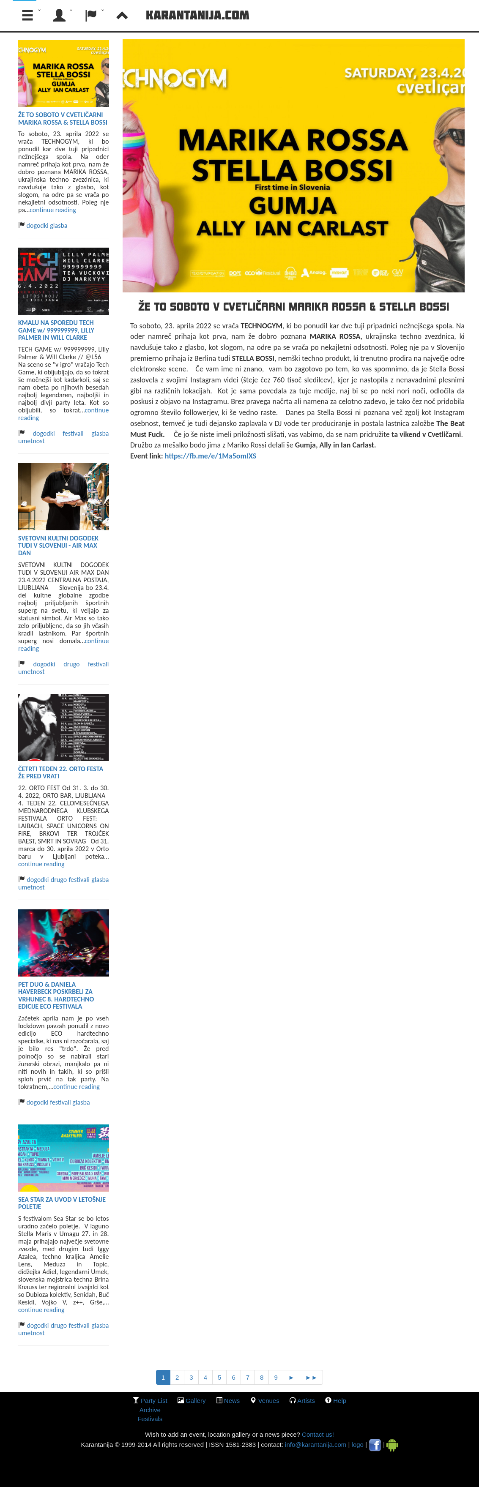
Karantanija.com (197, 15)
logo (358, 1444)
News (232, 1400)
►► (311, 1377)
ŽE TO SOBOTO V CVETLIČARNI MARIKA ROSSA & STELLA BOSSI (62, 118)
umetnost (31, 441)
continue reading (53, 210)
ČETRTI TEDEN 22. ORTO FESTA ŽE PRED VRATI (60, 772)
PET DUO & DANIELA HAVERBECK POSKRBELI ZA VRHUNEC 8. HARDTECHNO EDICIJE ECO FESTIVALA (56, 995)
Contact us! (317, 1434)
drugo (71, 664)
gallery (196, 1400)
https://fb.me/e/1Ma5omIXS (211, 456)
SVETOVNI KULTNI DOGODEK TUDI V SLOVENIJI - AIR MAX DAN (58, 545)
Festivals (149, 1418)
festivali (73, 433)
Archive (150, 1409)
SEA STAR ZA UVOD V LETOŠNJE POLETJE (62, 1203)
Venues (268, 1400)
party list (154, 1400)
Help (339, 1400)
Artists (306, 1400)
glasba (58, 225)
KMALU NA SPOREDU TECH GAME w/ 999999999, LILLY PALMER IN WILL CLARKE (56, 330)
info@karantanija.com (315, 1444)
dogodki (37, 225)
